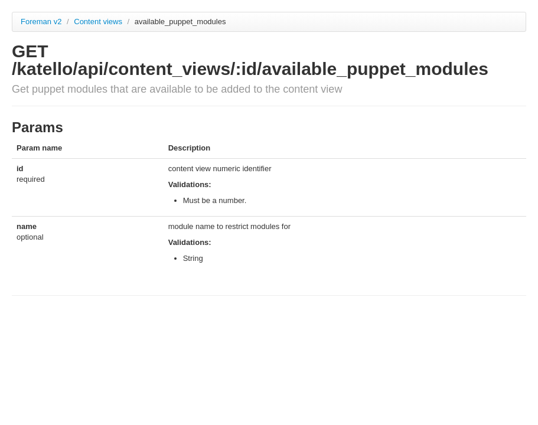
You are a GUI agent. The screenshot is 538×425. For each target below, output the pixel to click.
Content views (99, 21)
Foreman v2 (41, 21)
